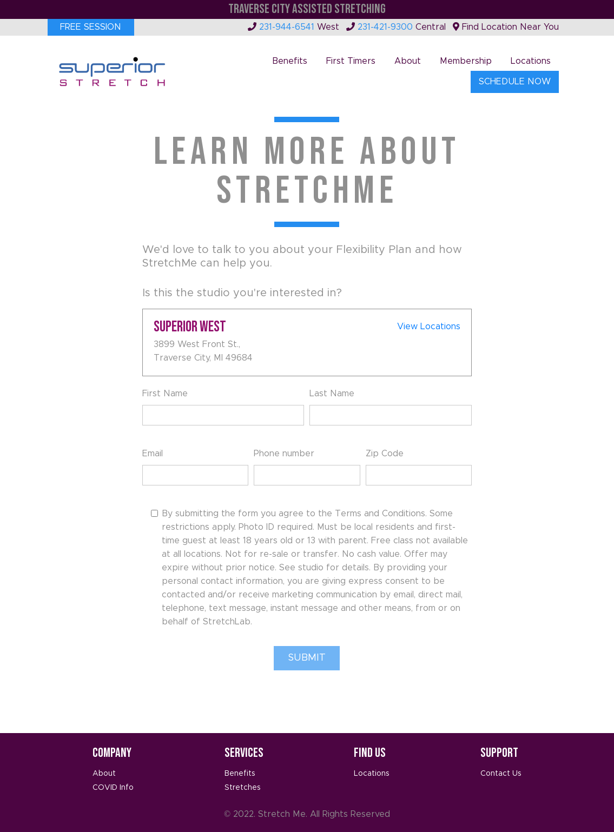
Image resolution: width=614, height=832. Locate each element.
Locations (531, 61)
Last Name (331, 393)
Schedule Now (515, 81)
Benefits (289, 61)
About (407, 61)
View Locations (428, 326)
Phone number (284, 453)
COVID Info (113, 787)
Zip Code (385, 453)
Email (152, 453)
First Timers (350, 61)
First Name (165, 393)
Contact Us (500, 773)
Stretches (243, 787)
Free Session (90, 27)
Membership (466, 61)
